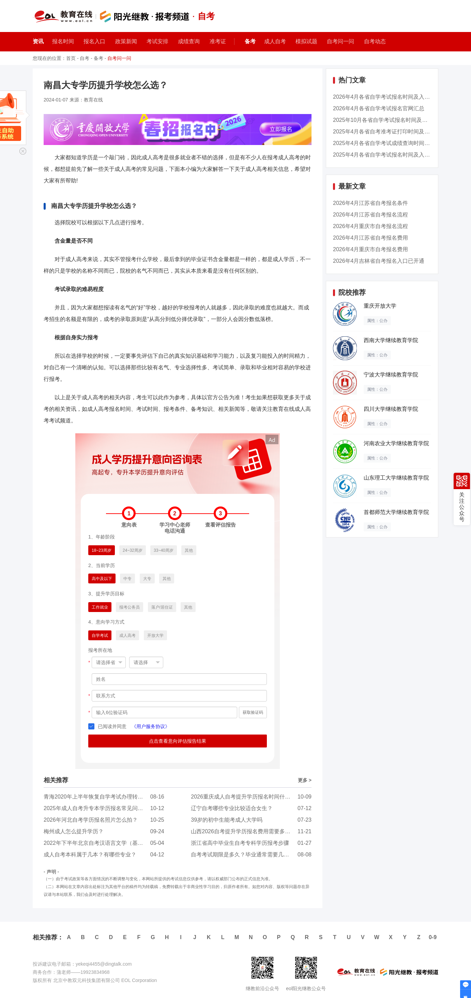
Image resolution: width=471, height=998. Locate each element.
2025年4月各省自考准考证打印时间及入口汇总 (389, 131)
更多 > (305, 780)
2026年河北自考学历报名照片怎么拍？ (91, 820)
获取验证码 (253, 712)
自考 (84, 58)
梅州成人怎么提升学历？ (74, 831)
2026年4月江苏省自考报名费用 (370, 238)
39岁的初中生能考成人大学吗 (226, 820)
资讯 (38, 41)
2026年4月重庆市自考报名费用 (370, 249)
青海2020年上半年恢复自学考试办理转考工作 (99, 797)
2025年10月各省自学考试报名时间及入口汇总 (388, 120)
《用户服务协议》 (151, 726)
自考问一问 (119, 58)
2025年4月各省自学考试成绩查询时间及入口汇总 (392, 143)
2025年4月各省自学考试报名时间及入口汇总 (387, 155)
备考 (250, 41)
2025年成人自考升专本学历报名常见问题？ (96, 808)
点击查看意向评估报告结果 (177, 741)
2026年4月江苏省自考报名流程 (370, 215)
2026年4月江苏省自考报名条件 (370, 203)
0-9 (433, 937)
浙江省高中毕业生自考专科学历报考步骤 (240, 843)
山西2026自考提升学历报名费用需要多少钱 (243, 831)
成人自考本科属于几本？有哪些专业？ (90, 854)
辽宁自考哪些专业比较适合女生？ (232, 808)
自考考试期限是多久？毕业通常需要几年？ (242, 854)
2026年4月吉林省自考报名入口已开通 (379, 261)
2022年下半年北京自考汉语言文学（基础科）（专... (106, 843)
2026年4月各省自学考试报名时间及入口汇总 (387, 97)
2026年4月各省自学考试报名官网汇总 (379, 108)
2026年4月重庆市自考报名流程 (370, 226)
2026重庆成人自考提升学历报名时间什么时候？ (249, 797)
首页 (71, 58)
